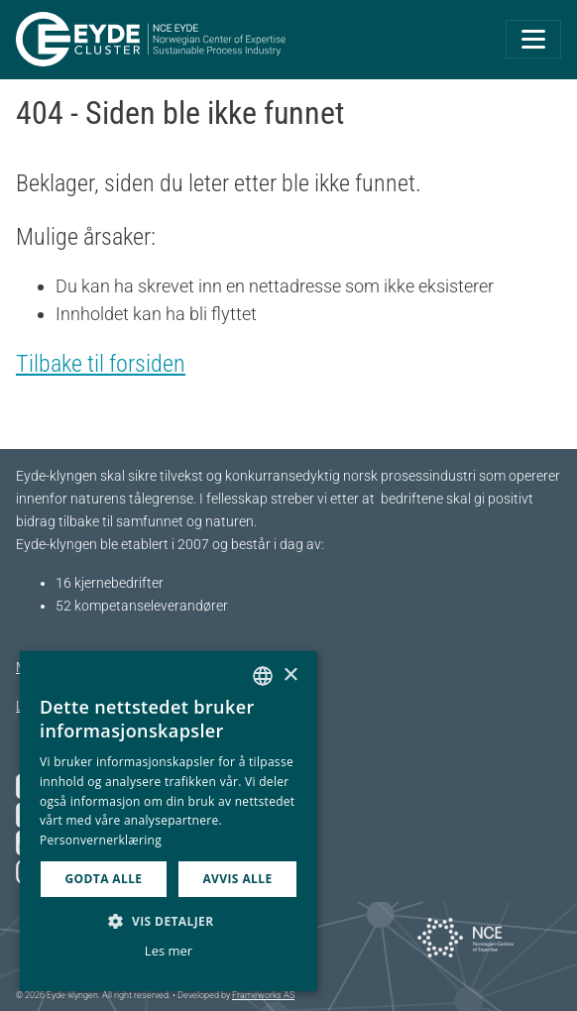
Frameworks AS (263, 995)
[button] (168, 921)
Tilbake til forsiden (100, 364)
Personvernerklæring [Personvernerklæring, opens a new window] (101, 840)
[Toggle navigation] (533, 39)
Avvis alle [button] (237, 878)
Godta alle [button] (103, 878)
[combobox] (263, 676)
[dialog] (168, 821)
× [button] (290, 675)
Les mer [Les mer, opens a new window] (168, 950)
